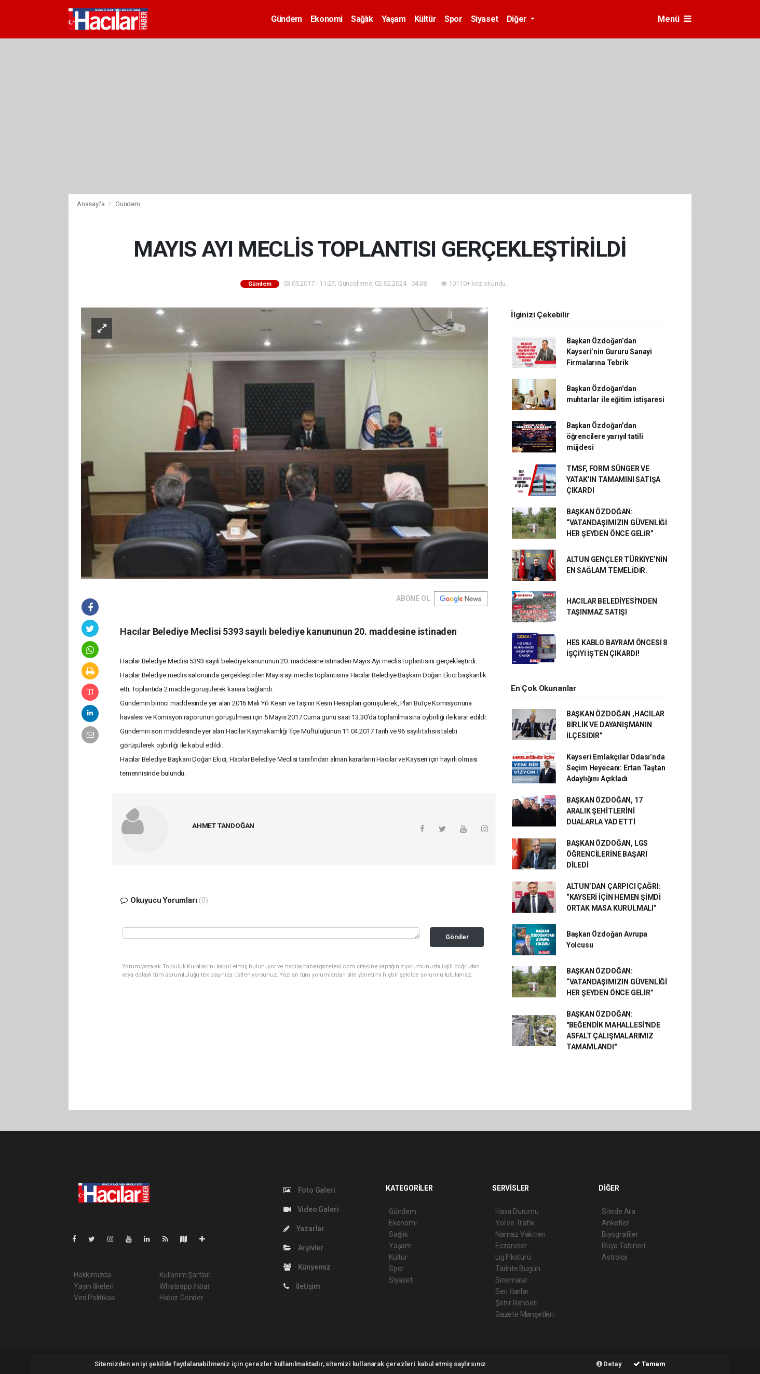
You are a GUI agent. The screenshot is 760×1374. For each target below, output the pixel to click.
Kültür (425, 19)
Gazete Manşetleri (524, 1314)
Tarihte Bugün (517, 1268)
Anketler (615, 1223)
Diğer (518, 19)
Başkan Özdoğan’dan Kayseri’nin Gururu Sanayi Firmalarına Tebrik (609, 352)
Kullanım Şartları (185, 1275)
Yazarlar (303, 1228)
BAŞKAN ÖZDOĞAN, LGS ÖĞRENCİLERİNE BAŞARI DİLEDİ (607, 854)
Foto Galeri (309, 1190)
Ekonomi (326, 19)
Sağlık (362, 19)
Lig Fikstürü (513, 1257)
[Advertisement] (380, 116)
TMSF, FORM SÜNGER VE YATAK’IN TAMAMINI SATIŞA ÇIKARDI (613, 479)
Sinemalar (511, 1280)
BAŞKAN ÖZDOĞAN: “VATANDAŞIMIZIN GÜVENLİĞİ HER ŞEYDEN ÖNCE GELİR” (616, 523)
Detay (609, 1364)
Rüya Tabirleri (623, 1246)
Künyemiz (307, 1267)
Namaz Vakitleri (520, 1234)
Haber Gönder (181, 1297)
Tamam (649, 1364)
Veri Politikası (95, 1297)
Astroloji (615, 1257)
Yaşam (394, 19)
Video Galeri (310, 1209)
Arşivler (303, 1248)
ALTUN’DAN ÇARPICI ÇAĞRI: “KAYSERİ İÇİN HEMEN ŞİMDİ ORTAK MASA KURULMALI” (613, 897)
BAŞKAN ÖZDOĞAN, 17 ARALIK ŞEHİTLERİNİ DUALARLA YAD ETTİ (604, 811)
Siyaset (484, 19)
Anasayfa (91, 204)
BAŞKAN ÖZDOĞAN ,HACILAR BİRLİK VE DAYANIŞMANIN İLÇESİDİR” (615, 725)
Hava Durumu (517, 1211)
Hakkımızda (92, 1275)
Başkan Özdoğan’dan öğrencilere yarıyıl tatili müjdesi (604, 436)
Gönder (457, 937)
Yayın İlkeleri (93, 1286)
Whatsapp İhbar (184, 1286)
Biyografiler (620, 1234)
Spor (453, 19)
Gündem (286, 19)
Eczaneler (511, 1246)
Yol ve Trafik (515, 1223)
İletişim (301, 1286)
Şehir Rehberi (516, 1303)
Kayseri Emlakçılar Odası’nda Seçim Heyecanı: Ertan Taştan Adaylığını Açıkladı (616, 768)
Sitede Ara (618, 1211)
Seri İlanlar (512, 1291)
